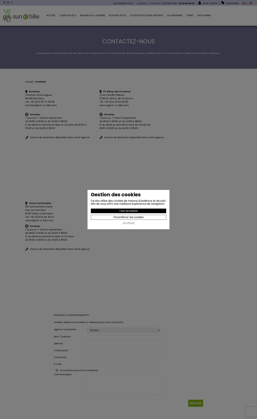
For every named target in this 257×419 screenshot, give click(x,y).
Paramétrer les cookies (128, 217)
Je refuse (129, 223)
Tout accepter (128, 211)
